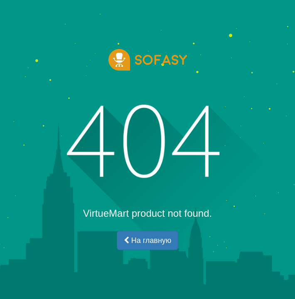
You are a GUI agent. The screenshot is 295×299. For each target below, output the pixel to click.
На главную (148, 240)
